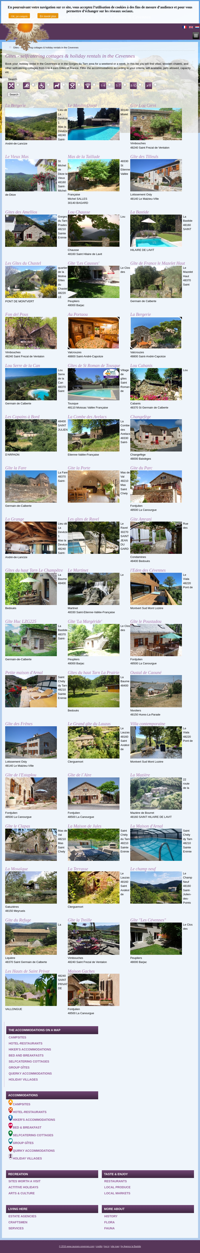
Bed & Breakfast (24, 1126)
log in (106, 1246)
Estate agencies (22, 1216)
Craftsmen (17, 1222)
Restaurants (115, 1181)
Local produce (117, 1187)
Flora (109, 1222)
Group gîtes (19, 1067)
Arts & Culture (21, 1193)
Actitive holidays (23, 1187)
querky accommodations (30, 1073)
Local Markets (117, 1193)
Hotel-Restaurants (27, 1110)
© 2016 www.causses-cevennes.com (76, 1246)
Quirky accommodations (31, 1149)
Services (16, 1228)
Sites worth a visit (24, 1181)
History (110, 1216)
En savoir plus (48, 16)
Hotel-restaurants (25, 1043)
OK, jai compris (19, 16)
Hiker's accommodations (30, 1049)
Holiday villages (23, 1079)
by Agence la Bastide (131, 1246)
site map (115, 1246)
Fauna (109, 1228)
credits (99, 1246)
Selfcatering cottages (29, 1061)
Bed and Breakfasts (26, 1055)
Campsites (17, 1037)
